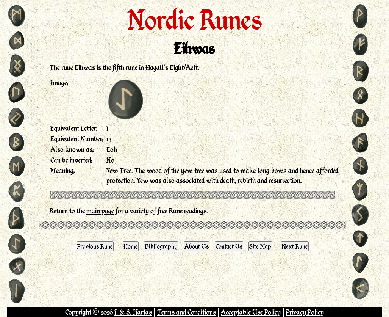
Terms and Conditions (186, 312)
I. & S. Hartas (133, 312)
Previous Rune (95, 246)
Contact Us (229, 246)
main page (100, 210)
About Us (196, 246)
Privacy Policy (305, 312)
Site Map (260, 246)
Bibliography (161, 246)
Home (130, 246)
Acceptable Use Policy (251, 312)
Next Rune (295, 246)
